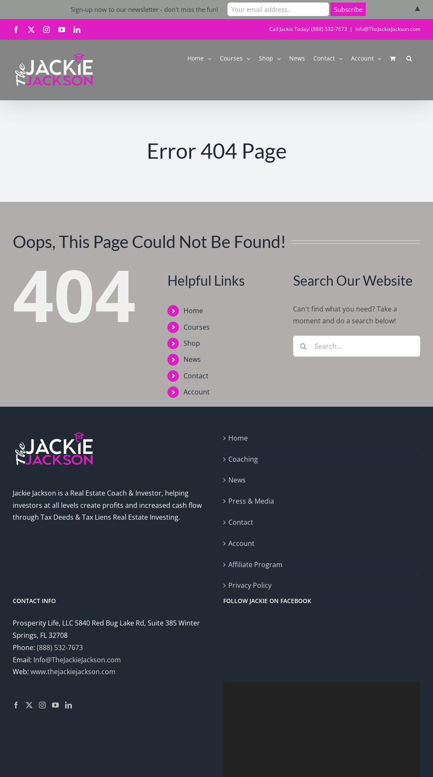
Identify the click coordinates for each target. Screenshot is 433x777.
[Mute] (396, 753)
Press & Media (251, 501)
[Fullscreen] (409, 753)
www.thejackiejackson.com (72, 671)
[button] (409, 58)
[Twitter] (29, 705)
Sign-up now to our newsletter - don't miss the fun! (144, 9)
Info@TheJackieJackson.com (387, 29)
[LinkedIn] (68, 705)
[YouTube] (55, 705)
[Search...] (356, 346)
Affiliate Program (255, 564)
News (192, 359)
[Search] (303, 346)
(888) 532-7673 (60, 647)
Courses (197, 327)
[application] (321, 705)
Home (193, 310)
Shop (192, 343)
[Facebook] (16, 705)
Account (197, 392)
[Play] (234, 753)
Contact (196, 375)
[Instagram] (42, 705)
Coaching (243, 459)
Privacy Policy (249, 585)
